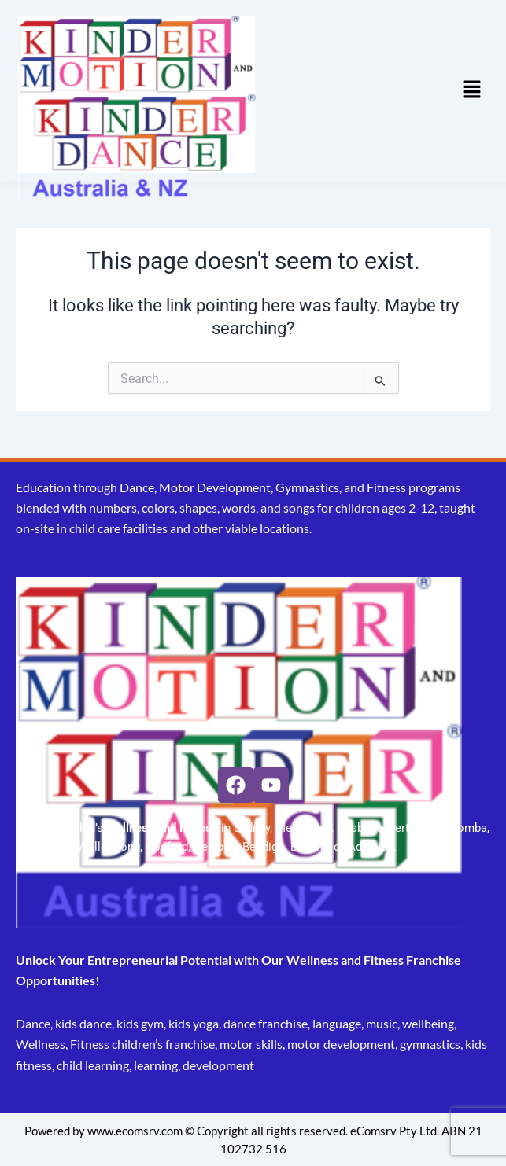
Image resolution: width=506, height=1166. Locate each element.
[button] (472, 90)
